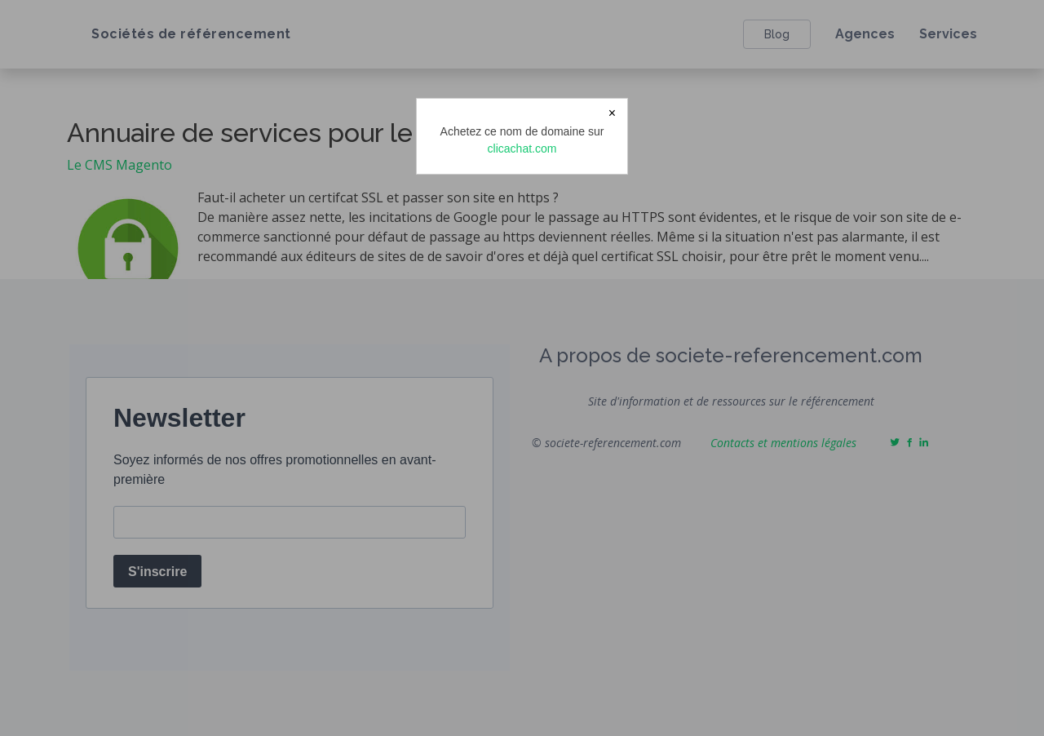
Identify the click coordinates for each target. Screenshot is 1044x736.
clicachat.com (522, 148)
